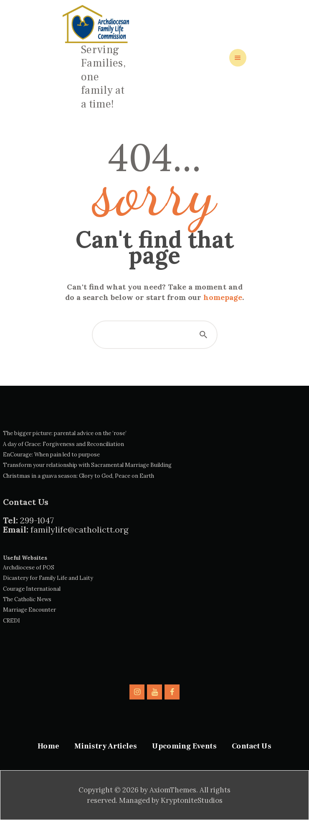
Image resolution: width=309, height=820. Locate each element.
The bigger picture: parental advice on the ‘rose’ (65, 433)
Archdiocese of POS (28, 567)
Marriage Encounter (29, 609)
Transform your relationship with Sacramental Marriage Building (87, 465)
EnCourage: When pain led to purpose (51, 454)
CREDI (11, 620)
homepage (222, 297)
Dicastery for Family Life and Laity (48, 578)
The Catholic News (27, 599)
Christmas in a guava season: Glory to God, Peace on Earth (78, 475)
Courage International (32, 588)
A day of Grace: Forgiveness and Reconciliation (63, 444)
